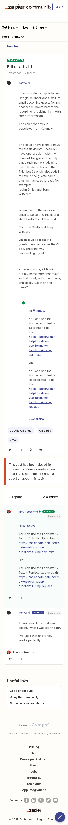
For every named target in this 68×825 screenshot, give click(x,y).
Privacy (52, 819)
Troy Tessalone (28, 511)
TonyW (23, 83)
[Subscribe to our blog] (41, 800)
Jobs (34, 771)
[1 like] (20, 652)
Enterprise (34, 777)
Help (34, 753)
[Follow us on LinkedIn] (33, 800)
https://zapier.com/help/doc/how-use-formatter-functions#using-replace (42, 397)
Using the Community (24, 697)
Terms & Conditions (19, 733)
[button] (59, 6)
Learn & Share (35, 27)
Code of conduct (21, 690)
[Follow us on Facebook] (26, 800)
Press (34, 765)
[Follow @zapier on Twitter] (48, 800)
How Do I (13, 46)
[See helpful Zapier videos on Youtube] (55, 800)
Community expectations (27, 703)
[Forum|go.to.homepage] (26, 7)
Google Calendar (21, 430)
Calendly (45, 430)
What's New (13, 37)
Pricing (34, 747)
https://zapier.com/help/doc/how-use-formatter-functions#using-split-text (42, 345)
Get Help (10, 27)
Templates (34, 784)
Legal (40, 819)
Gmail (13, 439)
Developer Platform (34, 759)
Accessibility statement (47, 733)
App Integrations (34, 790)
